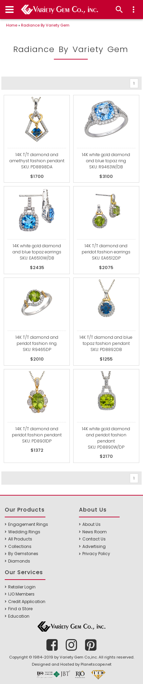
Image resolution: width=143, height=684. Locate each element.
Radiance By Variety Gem (45, 25)
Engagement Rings (28, 524)
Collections (20, 546)
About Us (91, 524)
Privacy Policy (96, 553)
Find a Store (20, 609)
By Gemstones (23, 553)
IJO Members (21, 594)
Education (18, 616)
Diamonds (19, 561)
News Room (94, 532)
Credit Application (26, 601)
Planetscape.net (96, 664)
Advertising (94, 546)
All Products (20, 539)
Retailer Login (22, 587)
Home (11, 25)
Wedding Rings (24, 532)
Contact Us (94, 539)
